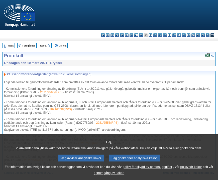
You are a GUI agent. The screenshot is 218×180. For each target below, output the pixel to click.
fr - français (141, 35)
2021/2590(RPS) (60, 109)
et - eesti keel (127, 35)
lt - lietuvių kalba (165, 35)
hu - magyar (169, 35)
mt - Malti (174, 35)
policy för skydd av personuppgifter (147, 172)
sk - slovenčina (198, 35)
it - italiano (155, 35)
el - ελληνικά (131, 35)
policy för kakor (191, 172)
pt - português (188, 35)
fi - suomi (207, 35)
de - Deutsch (122, 35)
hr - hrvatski (150, 35)
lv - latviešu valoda (160, 35)
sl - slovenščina (203, 35)
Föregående (29, 45)
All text (62, 45)
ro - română (193, 35)
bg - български (103, 35)
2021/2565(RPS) (51, 92)
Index (11, 45)
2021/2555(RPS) (107, 122)
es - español (108, 35)
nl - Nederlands (179, 35)
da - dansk (117, 35)
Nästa (43, 45)
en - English (136, 35)
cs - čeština (112, 35)
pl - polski (184, 35)
